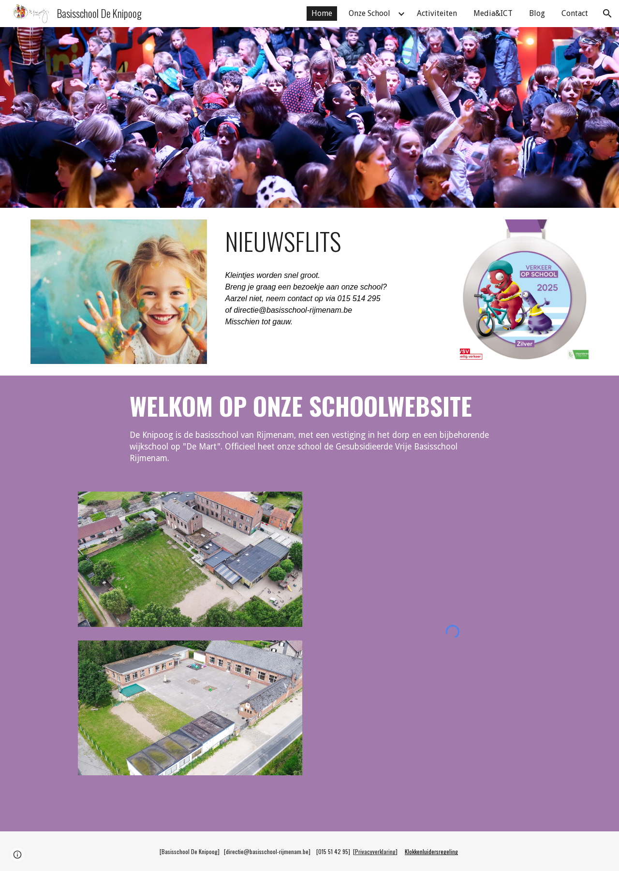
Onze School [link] (369, 13)
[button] (607, 13)
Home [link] (321, 13)
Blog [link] (537, 13)
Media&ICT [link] (493, 13)
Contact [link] (574, 13)
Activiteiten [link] (437, 13)
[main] (333, 241)
